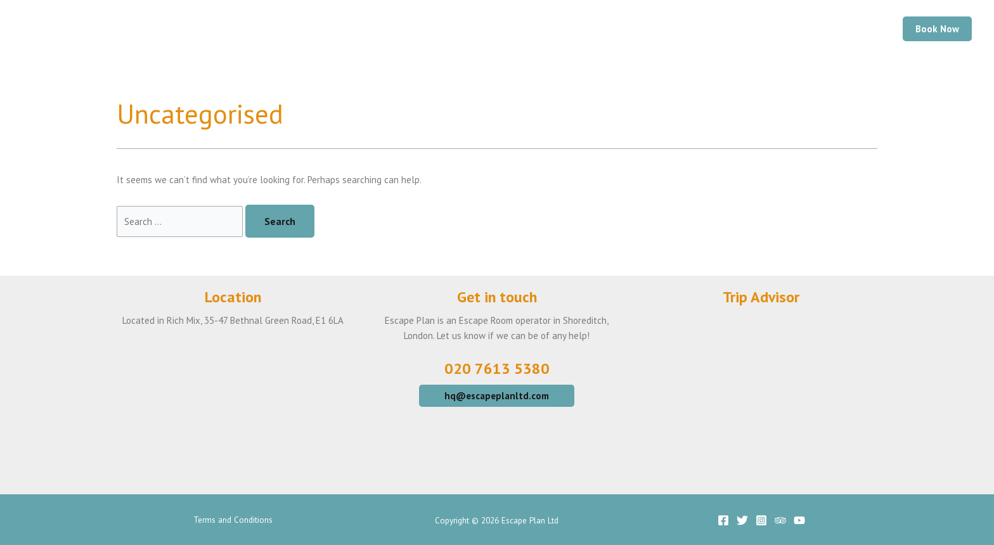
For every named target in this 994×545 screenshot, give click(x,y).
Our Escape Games (538, 28)
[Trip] (780, 520)
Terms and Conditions (233, 519)
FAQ (872, 28)
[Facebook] (723, 520)
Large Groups (713, 28)
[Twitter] (742, 520)
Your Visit (631, 28)
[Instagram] (761, 520)
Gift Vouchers (806, 28)
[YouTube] (799, 520)
